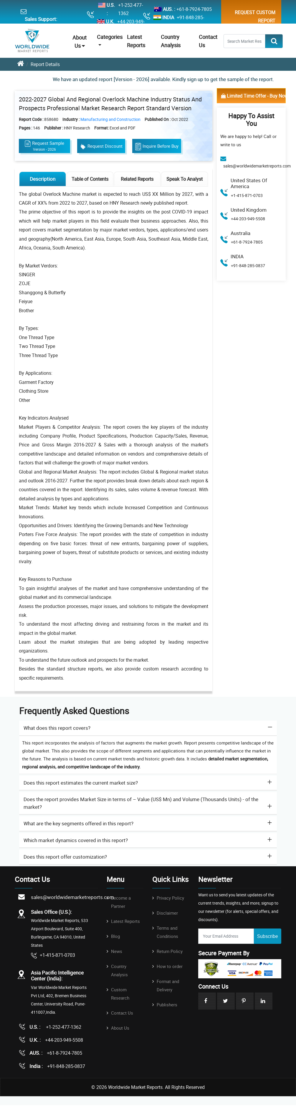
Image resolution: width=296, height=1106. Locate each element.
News (116, 952)
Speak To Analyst (184, 180)
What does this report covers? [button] (57, 729)
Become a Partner (121, 903)
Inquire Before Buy (157, 147)
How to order (170, 967)
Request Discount (101, 147)
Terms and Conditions (167, 933)
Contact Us (122, 1014)
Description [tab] (43, 179)
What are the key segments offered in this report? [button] (78, 824)
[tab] (148, 729)
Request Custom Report (255, 16)
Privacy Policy (170, 899)
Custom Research (120, 994)
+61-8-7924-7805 (194, 9)
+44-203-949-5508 (248, 218)
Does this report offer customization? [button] (65, 857)
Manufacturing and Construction (111, 120)
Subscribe (267, 937)
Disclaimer (167, 914)
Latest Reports (125, 922)
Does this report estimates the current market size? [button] (81, 783)
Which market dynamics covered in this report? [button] (76, 841)
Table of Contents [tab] (90, 180)
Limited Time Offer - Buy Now (253, 96)
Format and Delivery (168, 986)
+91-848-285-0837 (190, 21)
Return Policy (170, 952)
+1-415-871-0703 (247, 195)
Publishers (167, 1005)
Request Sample (45, 146)
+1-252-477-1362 (130, 9)
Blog (115, 937)
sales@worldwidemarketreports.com (257, 166)
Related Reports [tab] (137, 180)
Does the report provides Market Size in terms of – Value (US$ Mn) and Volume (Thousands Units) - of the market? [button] (141, 804)
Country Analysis (119, 971)
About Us (79, 41)
